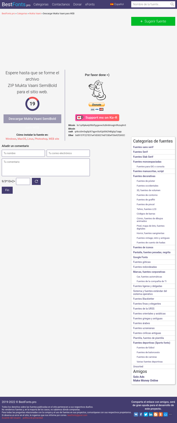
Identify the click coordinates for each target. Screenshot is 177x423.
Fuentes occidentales (147, 185)
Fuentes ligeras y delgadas (147, 286)
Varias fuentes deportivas (150, 361)
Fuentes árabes (141, 323)
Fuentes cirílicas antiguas (147, 333)
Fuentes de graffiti (146, 199)
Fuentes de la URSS (143, 308)
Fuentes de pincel (145, 204)
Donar (77, 4)
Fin (7, 190)
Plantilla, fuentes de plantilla (148, 338)
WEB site (54, 138)
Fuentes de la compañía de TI (151, 281)
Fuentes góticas (142, 262)
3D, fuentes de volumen (148, 190)
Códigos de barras (146, 213)
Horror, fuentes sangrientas (150, 233)
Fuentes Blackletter (143, 298)
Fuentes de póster (146, 181)
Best (16, 4)
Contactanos (61, 4)
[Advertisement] (65, 41)
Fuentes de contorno (147, 195)
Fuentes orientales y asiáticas (149, 313)
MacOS (22, 138)
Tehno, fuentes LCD (146, 209)
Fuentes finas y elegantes (147, 303)
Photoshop (41, 138)
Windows (11, 138)
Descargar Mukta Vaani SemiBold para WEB (32, 120)
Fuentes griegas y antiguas (148, 318)
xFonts (90, 4)
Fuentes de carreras (147, 357)
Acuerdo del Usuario (11, 418)
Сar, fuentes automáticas (149, 276)
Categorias (40, 4)
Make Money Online (145, 380)
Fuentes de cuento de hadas (151, 242)
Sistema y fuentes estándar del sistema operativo (150, 292)
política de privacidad (33, 418)
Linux (30, 138)
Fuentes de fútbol (145, 347)
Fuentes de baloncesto (148, 352)
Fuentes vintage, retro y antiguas (153, 238)
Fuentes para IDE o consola (150, 166)
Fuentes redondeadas (145, 267)
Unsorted (138, 366)
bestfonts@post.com (77, 415)
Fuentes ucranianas (144, 328)
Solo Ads (138, 376)
